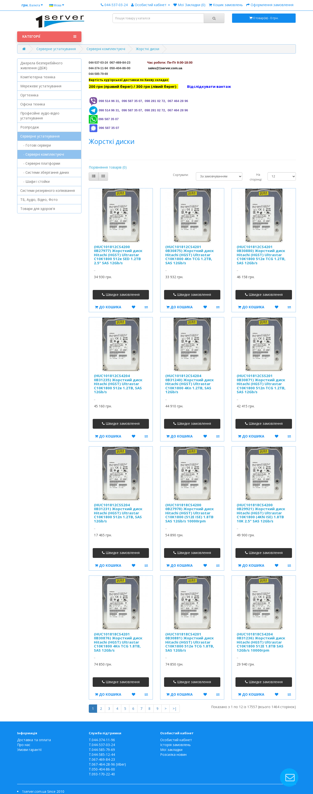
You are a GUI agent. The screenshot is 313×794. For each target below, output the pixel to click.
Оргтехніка (29, 95)
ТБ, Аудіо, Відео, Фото (39, 199)
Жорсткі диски (147, 48)
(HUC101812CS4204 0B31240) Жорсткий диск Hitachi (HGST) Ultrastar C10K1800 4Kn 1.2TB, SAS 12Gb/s (189, 383)
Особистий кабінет (176, 739)
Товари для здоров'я (37, 208)
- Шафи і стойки (35, 181)
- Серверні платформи (40, 163)
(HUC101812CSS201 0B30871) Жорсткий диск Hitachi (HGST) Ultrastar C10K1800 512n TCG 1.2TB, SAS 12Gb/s (261, 383)
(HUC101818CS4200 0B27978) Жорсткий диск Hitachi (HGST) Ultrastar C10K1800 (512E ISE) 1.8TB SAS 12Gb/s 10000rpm (189, 512)
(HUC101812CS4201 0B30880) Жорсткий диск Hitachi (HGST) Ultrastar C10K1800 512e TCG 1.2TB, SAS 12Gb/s (261, 254)
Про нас (23, 744)
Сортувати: (181, 175)
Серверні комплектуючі (106, 48)
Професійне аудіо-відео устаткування (39, 115)
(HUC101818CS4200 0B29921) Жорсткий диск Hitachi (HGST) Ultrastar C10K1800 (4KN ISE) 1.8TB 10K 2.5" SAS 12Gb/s (261, 512)
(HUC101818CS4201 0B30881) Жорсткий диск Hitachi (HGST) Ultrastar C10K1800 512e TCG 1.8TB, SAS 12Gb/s (189, 642)
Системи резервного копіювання (47, 190)
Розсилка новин (173, 754)
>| (175, 708)
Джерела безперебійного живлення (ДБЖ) (41, 65)
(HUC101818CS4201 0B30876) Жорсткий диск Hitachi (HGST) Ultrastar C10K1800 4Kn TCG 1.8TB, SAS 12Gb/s (118, 642)
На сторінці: (255, 177)
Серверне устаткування (56, 48)
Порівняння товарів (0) (108, 167)
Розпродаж (29, 127)
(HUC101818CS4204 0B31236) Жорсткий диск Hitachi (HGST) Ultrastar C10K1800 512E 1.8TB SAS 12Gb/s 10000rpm (261, 642)
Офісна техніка (32, 104)
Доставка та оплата (34, 739)
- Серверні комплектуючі (42, 154)
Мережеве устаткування (40, 86)
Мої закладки (171, 749)
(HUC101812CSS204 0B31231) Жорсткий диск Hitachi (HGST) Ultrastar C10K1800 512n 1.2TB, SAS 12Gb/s (118, 512)
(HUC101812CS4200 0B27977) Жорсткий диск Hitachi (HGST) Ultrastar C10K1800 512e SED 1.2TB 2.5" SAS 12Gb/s (118, 254)
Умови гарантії (29, 749)
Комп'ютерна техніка (37, 77)
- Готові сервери (35, 145)
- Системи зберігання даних (44, 172)
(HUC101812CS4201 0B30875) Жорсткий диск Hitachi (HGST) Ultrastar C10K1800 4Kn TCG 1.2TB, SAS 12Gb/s (189, 254)
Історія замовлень (175, 744)
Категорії (49, 36)
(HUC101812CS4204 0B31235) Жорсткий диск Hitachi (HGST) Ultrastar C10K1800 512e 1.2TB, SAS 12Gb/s (118, 383)
